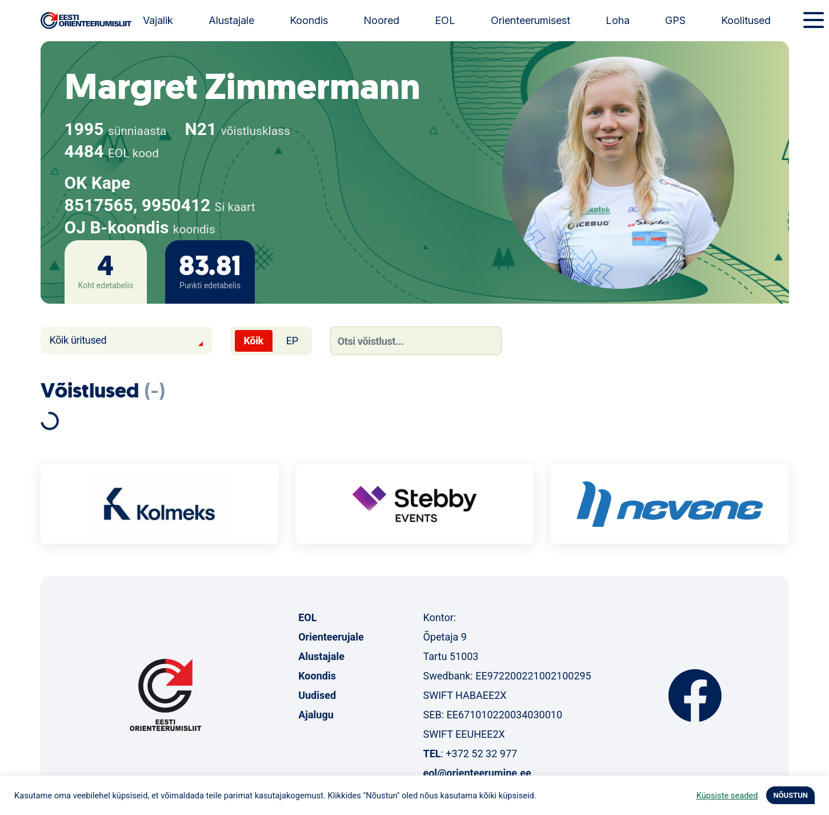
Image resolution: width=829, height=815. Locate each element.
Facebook (695, 695)
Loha (618, 20)
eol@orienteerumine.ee (477, 773)
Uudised (317, 695)
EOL (445, 20)
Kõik (253, 341)
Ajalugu (316, 715)
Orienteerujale (331, 637)
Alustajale (231, 20)
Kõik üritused (78, 340)
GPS (675, 20)
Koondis (309, 20)
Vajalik (158, 20)
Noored (381, 20)
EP (292, 341)
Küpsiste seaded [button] (727, 795)
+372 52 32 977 (481, 754)
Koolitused (746, 20)
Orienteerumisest (530, 20)
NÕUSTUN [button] (790, 795)
